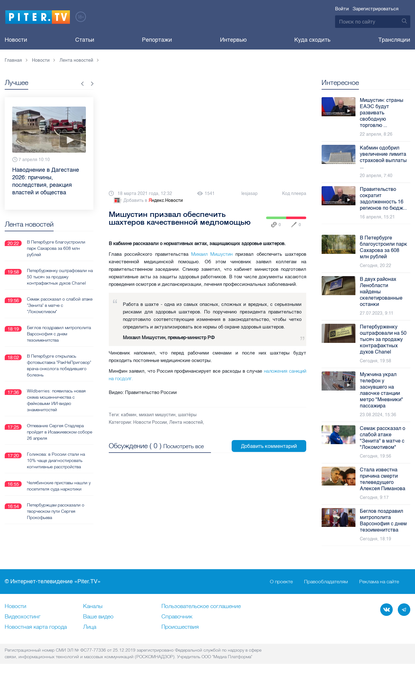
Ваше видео (98, 617)
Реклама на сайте (379, 581)
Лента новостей (186, 422)
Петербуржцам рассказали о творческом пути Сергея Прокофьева (55, 511)
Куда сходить (312, 39)
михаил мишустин (157, 414)
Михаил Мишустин (212, 254)
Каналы (92, 606)
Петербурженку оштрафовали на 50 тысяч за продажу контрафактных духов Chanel (60, 276)
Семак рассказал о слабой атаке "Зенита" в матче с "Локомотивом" (59, 305)
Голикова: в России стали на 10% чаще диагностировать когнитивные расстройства (56, 460)
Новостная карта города (36, 627)
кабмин (128, 414)
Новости (16, 39)
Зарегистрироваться (375, 9)
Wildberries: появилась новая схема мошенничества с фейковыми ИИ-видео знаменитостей (56, 400)
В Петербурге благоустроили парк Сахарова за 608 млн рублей (56, 248)
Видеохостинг (22, 617)
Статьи (84, 39)
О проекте (281, 581)
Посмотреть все (183, 446)
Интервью (233, 39)
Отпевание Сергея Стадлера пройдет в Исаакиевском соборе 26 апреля (59, 431)
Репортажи (157, 39)
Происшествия (180, 627)
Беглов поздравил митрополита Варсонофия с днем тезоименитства (59, 333)
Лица (89, 627)
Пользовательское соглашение (201, 606)
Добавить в (148, 200)
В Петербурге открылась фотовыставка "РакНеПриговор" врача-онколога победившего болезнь (59, 365)
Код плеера (294, 193)
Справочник (176, 617)
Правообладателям (326, 581)
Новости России (150, 422)
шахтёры (187, 414)
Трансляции (394, 39)
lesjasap (249, 193)
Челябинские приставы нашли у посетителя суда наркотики (59, 485)
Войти (342, 9)
